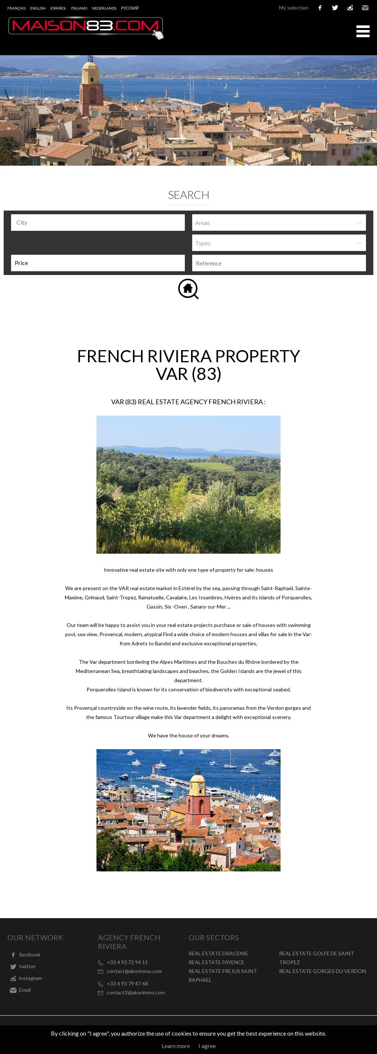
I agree (207, 1045)
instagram (350, 8)
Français (16, 8)
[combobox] (98, 222)
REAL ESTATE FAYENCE (216, 962)
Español (58, 8)
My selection (294, 7)
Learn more (176, 1045)
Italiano (79, 8)
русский (129, 8)
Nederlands (104, 8)
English (38, 8)
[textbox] (100, 222)
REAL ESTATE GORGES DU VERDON (322, 971)
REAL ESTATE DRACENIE (218, 953)
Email (365, 8)
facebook (320, 8)
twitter (335, 8)
